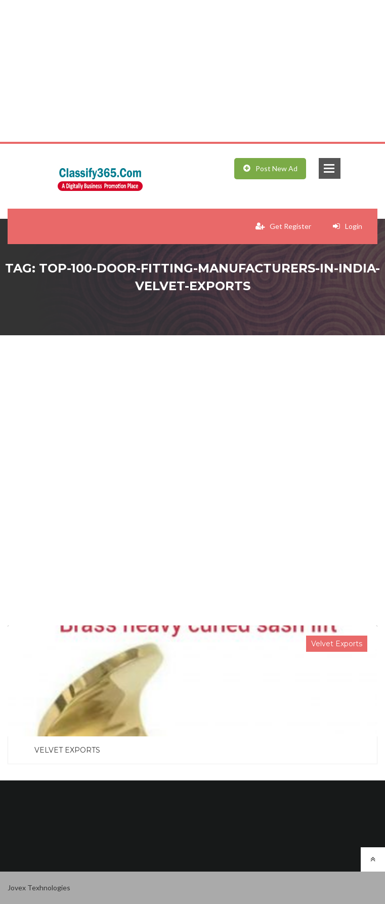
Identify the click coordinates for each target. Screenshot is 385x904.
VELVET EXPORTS (67, 750)
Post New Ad (270, 168)
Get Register (283, 226)
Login (347, 226)
